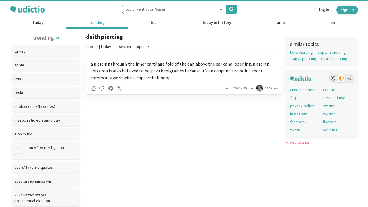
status (328, 105)
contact (329, 89)
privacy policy (302, 105)
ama (281, 22)
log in (324, 9)
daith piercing (104, 37)
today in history (216, 22)
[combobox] (169, 9)
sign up (347, 9)
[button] (58, 38)
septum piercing (332, 52)
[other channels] (333, 24)
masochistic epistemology (37, 120)
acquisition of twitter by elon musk (39, 150)
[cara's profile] (260, 88)
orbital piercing (334, 58)
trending (97, 22)
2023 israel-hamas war (33, 181)
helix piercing (301, 52)
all (96, 46)
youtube (330, 130)
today (38, 22)
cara (268, 88)
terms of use (334, 97)
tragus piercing (303, 58)
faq (293, 97)
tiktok (295, 130)
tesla (18, 92)
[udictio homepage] (27, 9)
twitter (329, 113)
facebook (298, 121)
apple (19, 65)
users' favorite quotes (33, 167)
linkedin (329, 121)
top (153, 22)
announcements (304, 89)
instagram (298, 113)
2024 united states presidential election (32, 197)
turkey (20, 51)
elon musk (23, 134)
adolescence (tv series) (34, 106)
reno (18, 78)
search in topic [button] (134, 46)
